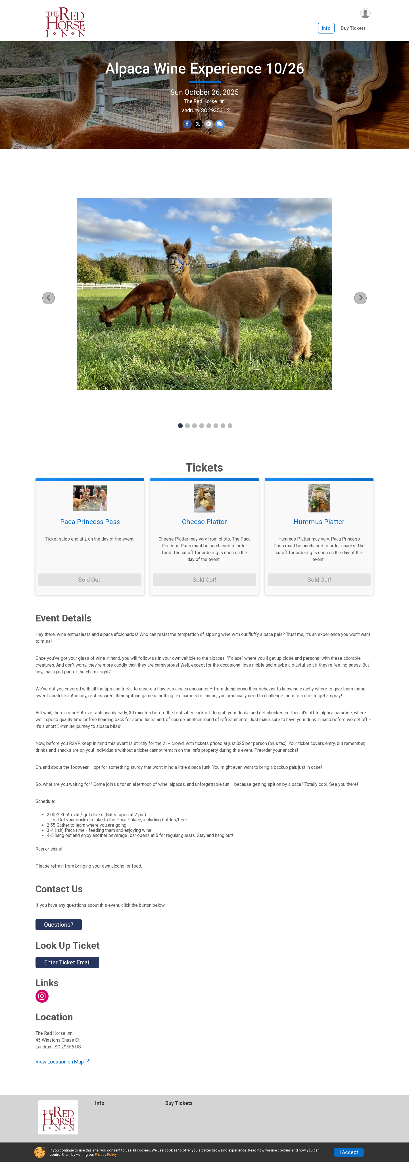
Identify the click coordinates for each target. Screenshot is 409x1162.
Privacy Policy (105, 1154)
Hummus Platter (319, 521)
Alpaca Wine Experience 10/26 (204, 68)
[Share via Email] (208, 124)
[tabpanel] (204, 294)
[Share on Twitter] (198, 124)
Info (326, 28)
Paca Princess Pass (90, 521)
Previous (53, 298)
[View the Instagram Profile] (42, 996)
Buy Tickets (353, 28)
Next (365, 298)
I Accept (348, 1152)
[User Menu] (365, 13)
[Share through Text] (220, 124)
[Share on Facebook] (187, 124)
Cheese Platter (204, 521)
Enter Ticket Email (67, 962)
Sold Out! (90, 579)
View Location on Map (62, 1062)
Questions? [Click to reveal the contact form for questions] (58, 924)
